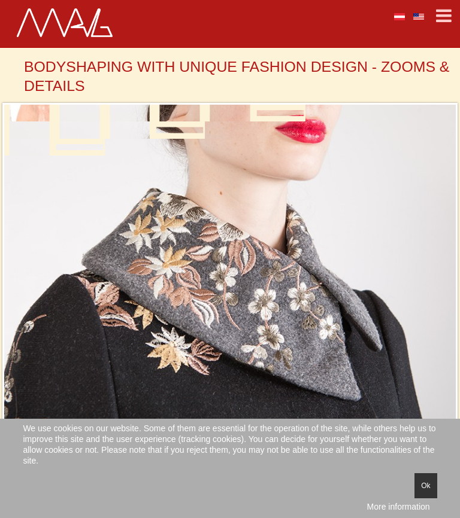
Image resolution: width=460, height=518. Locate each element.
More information (398, 506)
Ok (425, 486)
